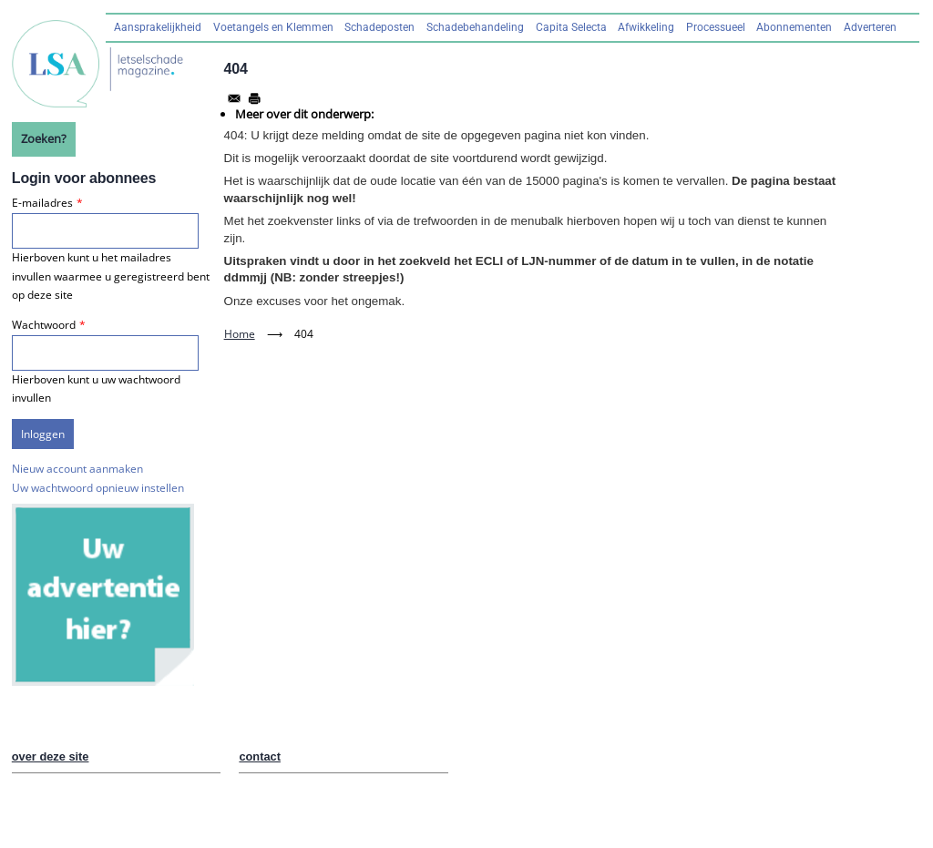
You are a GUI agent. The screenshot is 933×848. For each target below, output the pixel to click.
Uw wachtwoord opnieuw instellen (98, 488)
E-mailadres (42, 202)
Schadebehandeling (475, 27)
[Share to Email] (234, 98)
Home (239, 334)
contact (260, 756)
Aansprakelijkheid (157, 27)
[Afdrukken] (254, 98)
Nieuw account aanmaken (77, 468)
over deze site (50, 756)
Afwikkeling (646, 27)
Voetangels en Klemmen (273, 27)
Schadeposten (379, 27)
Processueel (715, 27)
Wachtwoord (44, 324)
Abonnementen (794, 27)
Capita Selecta (571, 27)
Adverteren (870, 27)
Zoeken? (44, 138)
